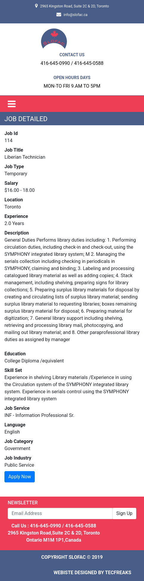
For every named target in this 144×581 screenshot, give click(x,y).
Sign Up (124, 513)
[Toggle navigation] (11, 104)
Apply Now (19, 476)
